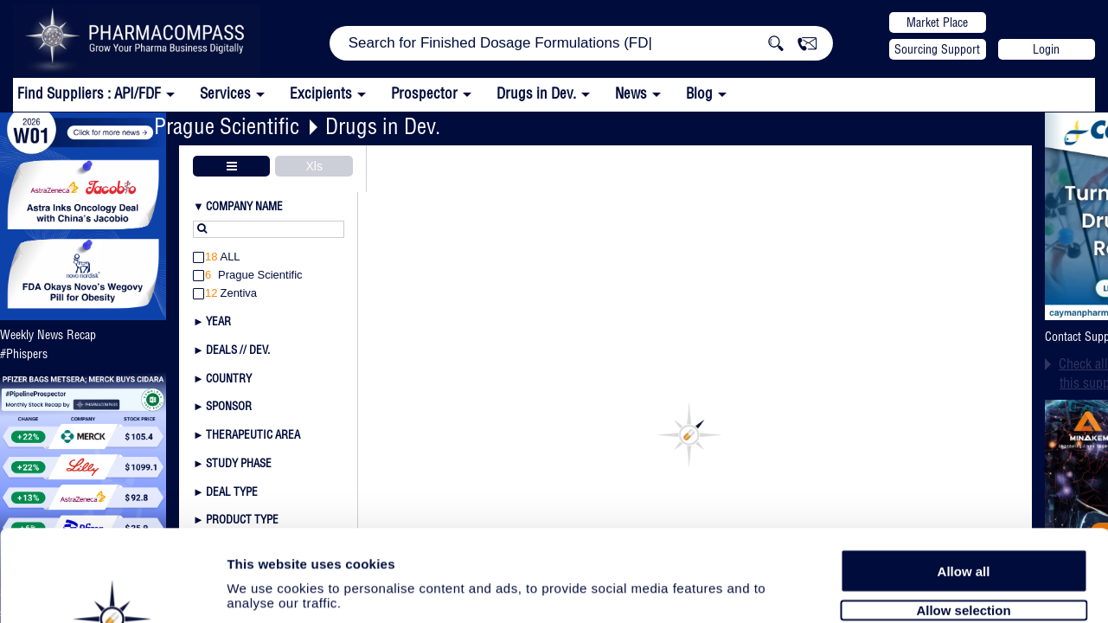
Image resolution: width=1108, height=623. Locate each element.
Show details (908, 564)
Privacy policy (225, 606)
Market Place (937, 22)
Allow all (964, 453)
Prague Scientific (226, 125)
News (631, 93)
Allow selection (963, 492)
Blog (699, 93)
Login (1046, 49)
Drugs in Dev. (536, 93)
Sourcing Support (937, 49)
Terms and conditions (337, 606)
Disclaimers (444, 606)
